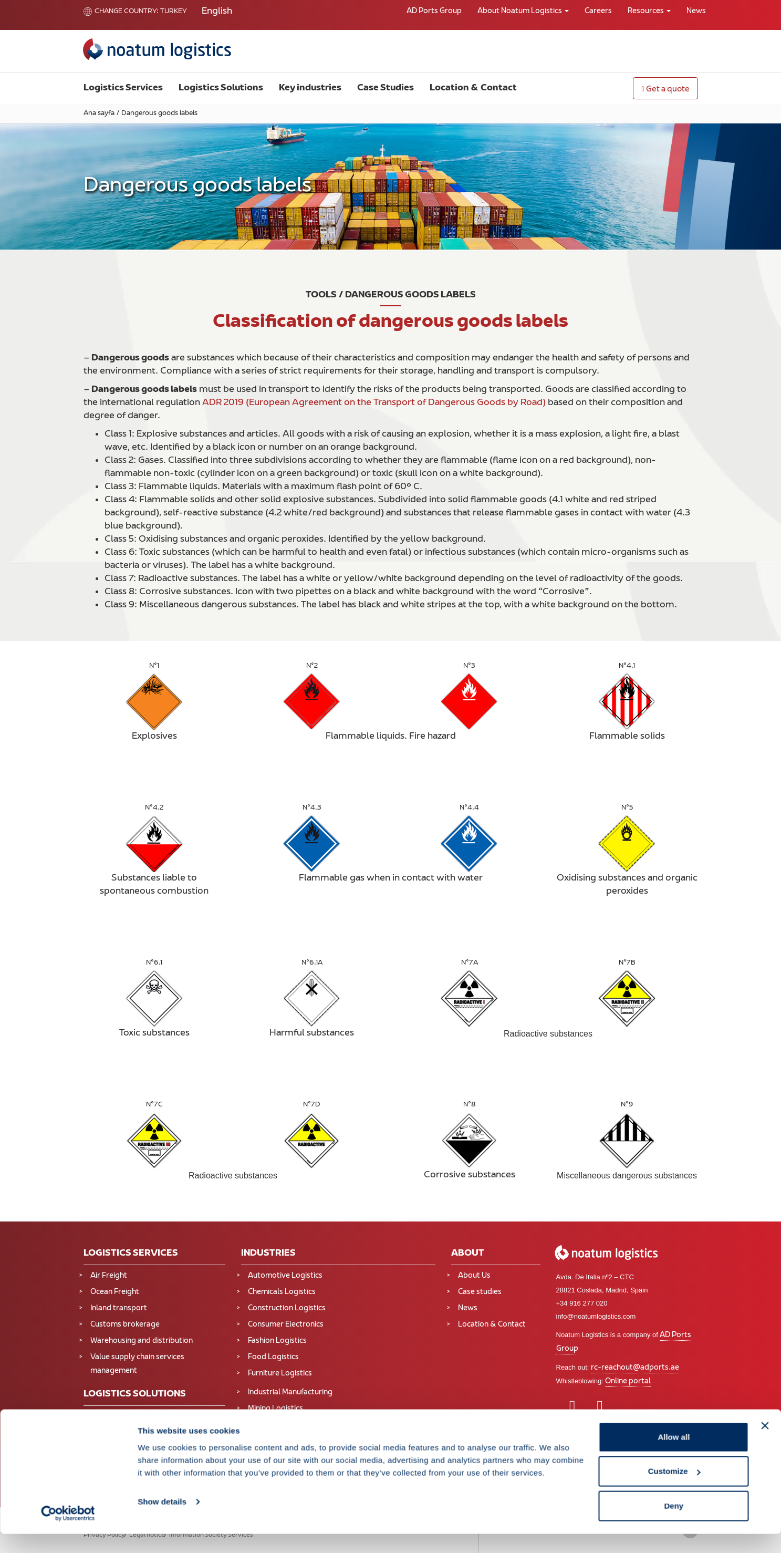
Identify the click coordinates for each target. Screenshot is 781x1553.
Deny (674, 1524)
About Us (474, 1276)
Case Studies (385, 88)
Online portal (628, 1381)
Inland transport (118, 1308)
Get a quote (665, 89)
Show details (162, 1520)
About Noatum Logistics (523, 11)
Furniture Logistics (280, 1374)
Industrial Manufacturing (290, 1392)
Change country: (121, 11)
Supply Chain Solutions (130, 1417)
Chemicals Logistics (282, 1292)
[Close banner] (764, 1444)
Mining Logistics (275, 1409)
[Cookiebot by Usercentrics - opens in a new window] (68, 1532)
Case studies (480, 1292)
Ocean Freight (114, 1292)
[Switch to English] (216, 12)
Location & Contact (473, 88)
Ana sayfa (99, 113)
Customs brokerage (125, 1325)
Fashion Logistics (277, 1341)
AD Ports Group (434, 11)
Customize (674, 1490)
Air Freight (108, 1276)
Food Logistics (273, 1357)
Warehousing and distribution (141, 1341)
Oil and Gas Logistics (283, 1425)
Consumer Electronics (286, 1325)
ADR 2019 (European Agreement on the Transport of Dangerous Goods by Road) (374, 403)
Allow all (674, 1456)
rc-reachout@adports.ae (635, 1368)
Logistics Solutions (221, 88)
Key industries (310, 88)
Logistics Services (123, 88)
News (696, 11)
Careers (598, 11)
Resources (649, 11)
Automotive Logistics (285, 1276)
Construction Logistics (287, 1308)
